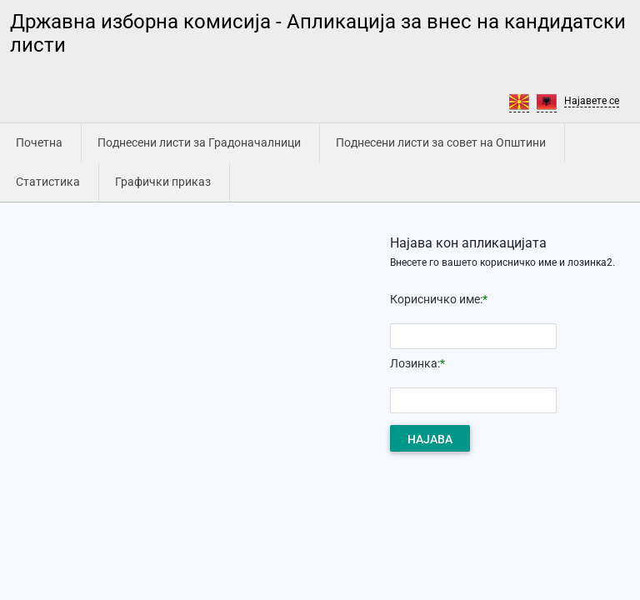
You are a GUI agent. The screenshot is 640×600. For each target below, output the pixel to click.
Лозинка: (415, 363)
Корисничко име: (436, 299)
